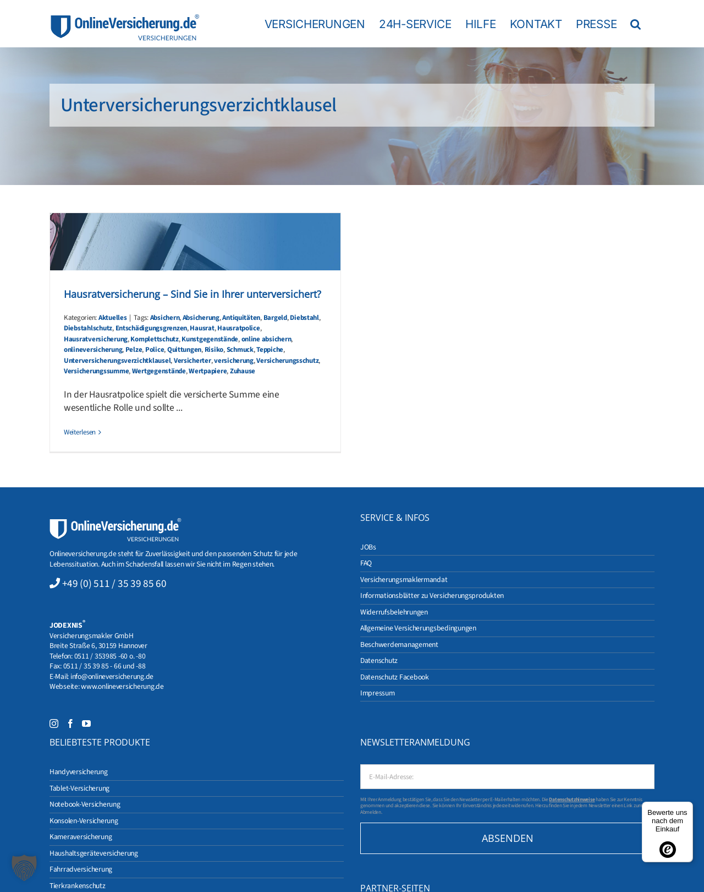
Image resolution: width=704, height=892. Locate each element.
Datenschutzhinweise (572, 799)
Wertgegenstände (159, 371)
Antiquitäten (241, 318)
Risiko (214, 350)
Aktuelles (112, 318)
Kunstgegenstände (210, 339)
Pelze (133, 350)
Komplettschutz (154, 339)
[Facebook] (70, 723)
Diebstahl (304, 318)
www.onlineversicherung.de (122, 686)
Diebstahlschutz (88, 328)
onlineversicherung (93, 350)
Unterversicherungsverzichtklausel (117, 361)
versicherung (234, 361)
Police (154, 350)
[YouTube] (86, 723)
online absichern (266, 339)
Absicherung (201, 318)
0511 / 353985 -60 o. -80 (110, 656)
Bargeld (275, 318)
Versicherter (192, 361)
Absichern (165, 318)
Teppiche (269, 350)
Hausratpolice (238, 328)
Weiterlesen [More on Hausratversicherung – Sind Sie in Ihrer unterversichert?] (80, 432)
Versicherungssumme (96, 371)
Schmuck (240, 350)
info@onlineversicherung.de (111, 676)
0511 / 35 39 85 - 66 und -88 (104, 666)
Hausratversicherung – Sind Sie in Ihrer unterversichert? (192, 294)
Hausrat (202, 328)
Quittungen (184, 350)
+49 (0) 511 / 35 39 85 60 (114, 583)
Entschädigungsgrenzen (151, 328)
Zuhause (242, 371)
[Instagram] (54, 723)
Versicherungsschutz (287, 361)
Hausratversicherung (96, 339)
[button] (635, 23)
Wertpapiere (208, 371)
